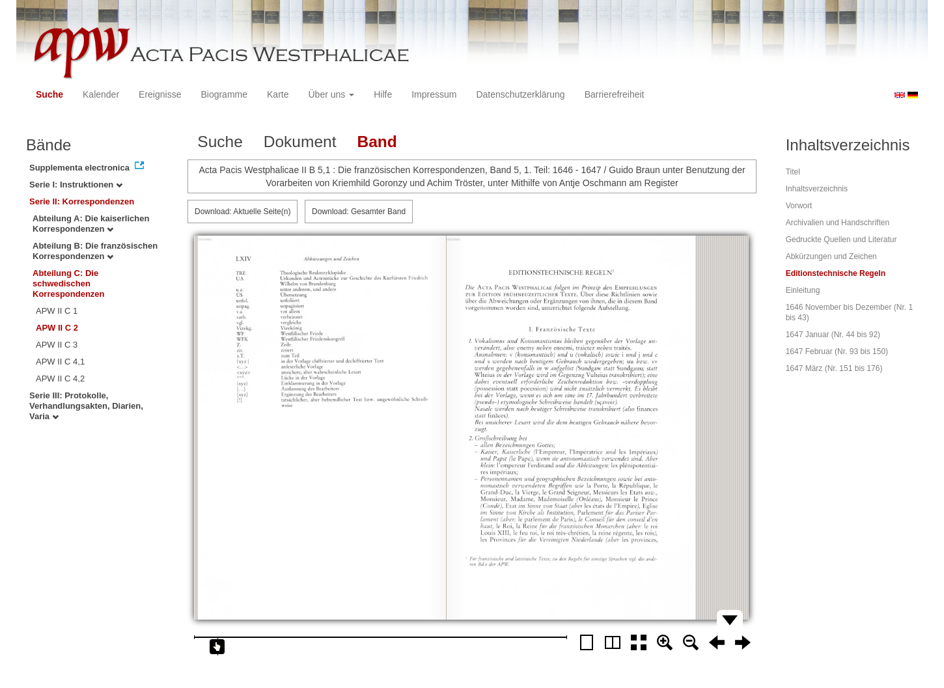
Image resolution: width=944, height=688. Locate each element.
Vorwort (799, 205)
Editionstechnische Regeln (835, 273)
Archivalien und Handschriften (837, 222)
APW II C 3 (56, 345)
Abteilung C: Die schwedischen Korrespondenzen (69, 283)
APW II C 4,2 (60, 378)
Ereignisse (160, 94)
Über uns (332, 94)
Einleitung (803, 290)
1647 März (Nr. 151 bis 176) (834, 368)
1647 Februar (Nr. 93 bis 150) (837, 351)
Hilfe (383, 94)
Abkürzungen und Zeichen (831, 256)
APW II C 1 (56, 311)
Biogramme (224, 94)
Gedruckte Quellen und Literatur (841, 239)
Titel (793, 171)
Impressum (433, 94)
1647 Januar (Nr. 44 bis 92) (833, 334)
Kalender (101, 94)
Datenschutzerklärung (520, 94)
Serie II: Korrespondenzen (81, 201)
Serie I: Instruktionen (75, 184)
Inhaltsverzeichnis (817, 188)
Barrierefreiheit (615, 94)
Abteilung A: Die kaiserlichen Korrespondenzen (91, 223)
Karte (277, 94)
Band (376, 141)
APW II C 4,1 (60, 361)
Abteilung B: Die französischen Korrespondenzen (95, 251)
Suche (49, 94)
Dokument (300, 141)
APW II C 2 (57, 328)
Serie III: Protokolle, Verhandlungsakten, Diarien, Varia (86, 406)
